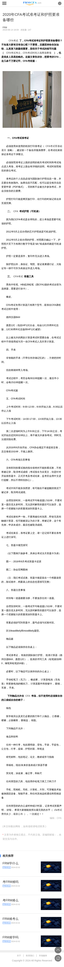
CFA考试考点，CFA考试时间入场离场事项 (28, 52)
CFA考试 (13, 40)
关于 (19, 955)
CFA (15, 211)
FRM (5, 27)
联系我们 (30, 955)
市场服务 (43, 955)
